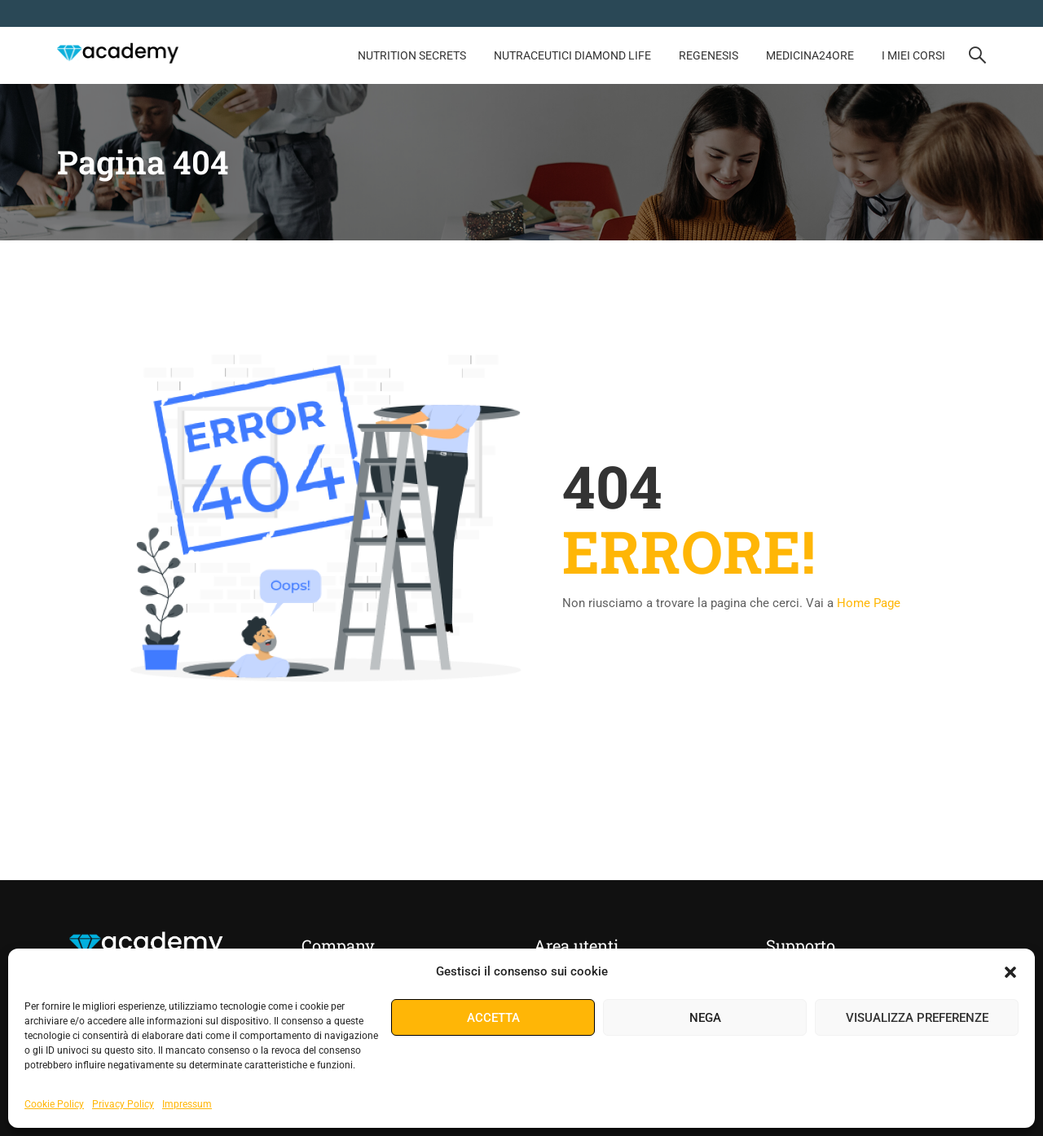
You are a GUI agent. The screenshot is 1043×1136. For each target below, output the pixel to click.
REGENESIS (708, 55)
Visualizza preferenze (917, 1018)
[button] (1010, 972)
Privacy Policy (123, 1104)
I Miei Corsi (913, 55)
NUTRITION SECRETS (412, 55)
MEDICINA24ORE (810, 55)
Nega (705, 1018)
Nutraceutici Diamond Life (572, 55)
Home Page (868, 604)
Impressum (187, 1104)
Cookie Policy (54, 1104)
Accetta (493, 1018)
